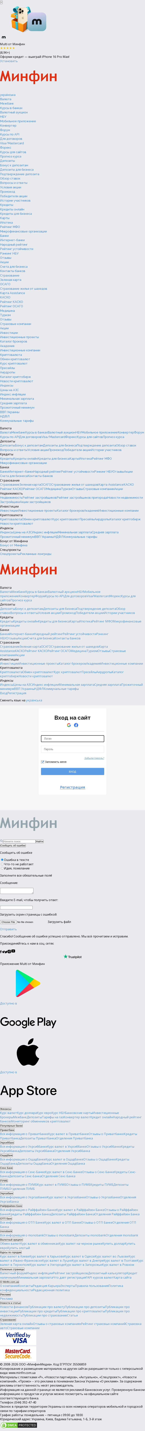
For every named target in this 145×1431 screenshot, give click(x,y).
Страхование (9, 275)
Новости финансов (14, 1308)
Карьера (54, 1287)
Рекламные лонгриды (35, 554)
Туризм (5, 315)
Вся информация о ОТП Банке (22, 1224)
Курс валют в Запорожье (83, 1266)
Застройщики (10, 502)
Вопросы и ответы (13, 183)
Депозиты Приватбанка (38, 1139)
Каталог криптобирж (15, 377)
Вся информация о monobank (22, 1236)
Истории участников (15, 200)
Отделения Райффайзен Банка (117, 1215)
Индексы (6, 385)
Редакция (40, 1287)
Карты (4, 218)
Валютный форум (13, 1274)
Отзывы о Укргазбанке (103, 1198)
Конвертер (8, 125)
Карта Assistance (12, 293)
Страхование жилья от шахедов (23, 288)
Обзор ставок (10, 178)
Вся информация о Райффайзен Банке (28, 1211)
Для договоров (11, 139)
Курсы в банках (11, 108)
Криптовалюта (11, 355)
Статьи (72, 1316)
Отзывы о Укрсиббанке (104, 1148)
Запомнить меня (55, 762)
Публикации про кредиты (37, 1312)
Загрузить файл (35, 923)
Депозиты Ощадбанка (34, 1165)
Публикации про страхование (44, 1316)
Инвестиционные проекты (19, 337)
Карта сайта (122, 1279)
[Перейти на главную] (28, 77)
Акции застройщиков (35, 502)
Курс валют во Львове (112, 1257)
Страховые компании (15, 324)
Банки (4, 236)
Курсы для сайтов (13, 152)
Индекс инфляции (13, 394)
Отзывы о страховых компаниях (57, 1325)
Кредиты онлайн (12, 209)
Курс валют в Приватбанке (68, 1135)
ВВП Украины (9, 412)
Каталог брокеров (13, 341)
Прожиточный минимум (17, 407)
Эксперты (68, 1287)
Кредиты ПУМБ (101, 1186)
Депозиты (7, 161)
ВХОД (72, 771)
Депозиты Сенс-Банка (25, 1177)
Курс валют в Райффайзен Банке (80, 1211)
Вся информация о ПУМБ (18, 1186)
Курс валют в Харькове (46, 1257)
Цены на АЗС (9, 390)
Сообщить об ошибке (12, 845)
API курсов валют (100, 1279)
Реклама (6, 1300)
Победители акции (13, 196)
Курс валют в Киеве (14, 1257)
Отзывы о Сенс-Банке (98, 1173)
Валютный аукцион (14, 112)
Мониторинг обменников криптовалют (41, 1122)
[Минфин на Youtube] (13, 953)
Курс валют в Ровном (118, 1266)
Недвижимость (11, 493)
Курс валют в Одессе (79, 1257)
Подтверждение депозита (19, 174)
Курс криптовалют (14, 363)
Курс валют (8, 1114)
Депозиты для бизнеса (17, 169)
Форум (5, 130)
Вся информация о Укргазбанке (23, 1198)
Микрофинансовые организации (23, 231)
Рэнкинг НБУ (9, 253)
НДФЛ (5, 416)
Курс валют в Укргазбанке (66, 1198)
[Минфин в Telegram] (3, 953)
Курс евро (44, 1114)
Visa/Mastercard (12, 143)
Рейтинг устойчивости (16, 249)
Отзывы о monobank (59, 1236)
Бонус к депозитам (14, 165)
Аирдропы (7, 372)
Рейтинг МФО (10, 227)
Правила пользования (91, 1287)
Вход (3, 693)
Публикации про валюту (46, 1308)
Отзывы (5, 258)
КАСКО (5, 297)
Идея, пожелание (17, 868)
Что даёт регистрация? (70, 1279)
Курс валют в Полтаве (120, 1262)
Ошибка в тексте (16, 860)
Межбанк (7, 103)
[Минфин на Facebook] (1, 953)
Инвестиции (9, 333)
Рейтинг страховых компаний (103, 1325)
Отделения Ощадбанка (68, 1165)
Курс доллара (27, 1114)
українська (7, 95)
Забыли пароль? (94, 758)
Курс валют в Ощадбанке (64, 1160)
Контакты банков (12, 271)
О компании (9, 1287)
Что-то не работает (19, 864)
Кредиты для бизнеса (16, 214)
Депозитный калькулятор (107, 1274)
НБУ (3, 116)
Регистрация (16, 693)
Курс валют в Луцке (57, 1262)
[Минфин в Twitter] (6, 953)
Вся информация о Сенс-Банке (22, 1173)
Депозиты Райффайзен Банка (73, 1215)
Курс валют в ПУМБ (51, 1186)
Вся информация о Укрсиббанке (23, 1148)
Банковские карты (79, 1114)
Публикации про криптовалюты (81, 1312)
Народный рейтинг (14, 244)
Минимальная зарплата (17, 399)
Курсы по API (9, 134)
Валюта (5, 99)
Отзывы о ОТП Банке (97, 1224)
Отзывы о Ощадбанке (99, 1160)
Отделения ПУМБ (22, 1190)
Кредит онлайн (101, 1118)
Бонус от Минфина (14, 541)
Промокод (7, 191)
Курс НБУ (58, 1114)
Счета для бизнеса (14, 266)
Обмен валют (10, 1245)
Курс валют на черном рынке (80, 1245)
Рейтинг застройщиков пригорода (82, 497)
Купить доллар (113, 1245)
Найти (39, 841)
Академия (7, 346)
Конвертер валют (76, 1118)
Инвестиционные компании (20, 350)
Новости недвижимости (125, 497)
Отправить (8, 930)
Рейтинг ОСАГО (11, 306)
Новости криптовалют (16, 381)
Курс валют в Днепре (87, 1262)
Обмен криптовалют (15, 359)
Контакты (25, 1287)
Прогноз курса (10, 156)
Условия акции (10, 187)
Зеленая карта (10, 280)
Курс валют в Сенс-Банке (63, 1173)
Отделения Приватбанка (74, 1139)
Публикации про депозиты (85, 1308)
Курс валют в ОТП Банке (62, 1224)
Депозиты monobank (90, 1236)
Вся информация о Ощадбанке (23, 1160)
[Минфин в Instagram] (9, 953)
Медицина (7, 311)
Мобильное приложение (18, 121)
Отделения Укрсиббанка (72, 1152)
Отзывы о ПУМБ (78, 1186)
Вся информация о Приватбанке (24, 1135)
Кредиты (6, 205)
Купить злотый (18, 1249)
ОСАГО (5, 284)
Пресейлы (7, 368)
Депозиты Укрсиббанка (36, 1152)
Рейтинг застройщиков (39, 497)
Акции (4, 262)
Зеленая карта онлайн (16, 1325)
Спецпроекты (10, 550)
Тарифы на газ (52, 1118)
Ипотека (6, 222)
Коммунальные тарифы (17, 421)
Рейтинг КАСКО (11, 302)
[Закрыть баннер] (1, 2)
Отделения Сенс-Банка (58, 1177)
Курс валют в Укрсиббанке (67, 1148)
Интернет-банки (12, 240)
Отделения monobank (122, 1236)
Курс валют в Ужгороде (47, 1266)
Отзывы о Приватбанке (106, 1135)
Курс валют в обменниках (39, 1245)
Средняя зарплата (13, 403)
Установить (9, 61)
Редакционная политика (51, 1291)
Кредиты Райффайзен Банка (30, 1215)
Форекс (5, 147)
